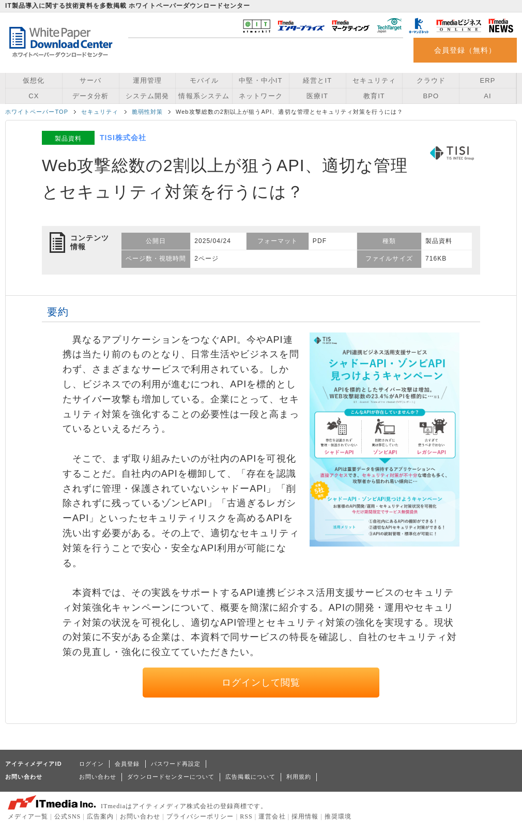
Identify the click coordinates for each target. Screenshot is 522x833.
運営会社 (271, 816)
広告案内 (100, 816)
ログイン (91, 764)
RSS (246, 816)
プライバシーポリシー (200, 816)
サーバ (90, 80)
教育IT (374, 96)
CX (33, 96)
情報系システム (203, 96)
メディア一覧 (28, 816)
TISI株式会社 (123, 137)
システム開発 (147, 96)
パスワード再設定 (176, 764)
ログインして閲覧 (261, 682)
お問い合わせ (97, 777)
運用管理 (147, 80)
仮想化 (33, 80)
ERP (488, 80)
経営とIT (317, 80)
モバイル (204, 80)
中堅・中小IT (260, 80)
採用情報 (304, 816)
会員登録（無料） (465, 50)
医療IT (317, 96)
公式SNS (67, 816)
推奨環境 (338, 816)
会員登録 (127, 764)
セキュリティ (374, 80)
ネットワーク (260, 96)
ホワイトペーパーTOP (36, 112)
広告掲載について (250, 777)
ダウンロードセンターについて (170, 777)
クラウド (431, 80)
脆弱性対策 (147, 112)
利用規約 (298, 777)
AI (487, 96)
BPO (431, 96)
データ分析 (90, 96)
